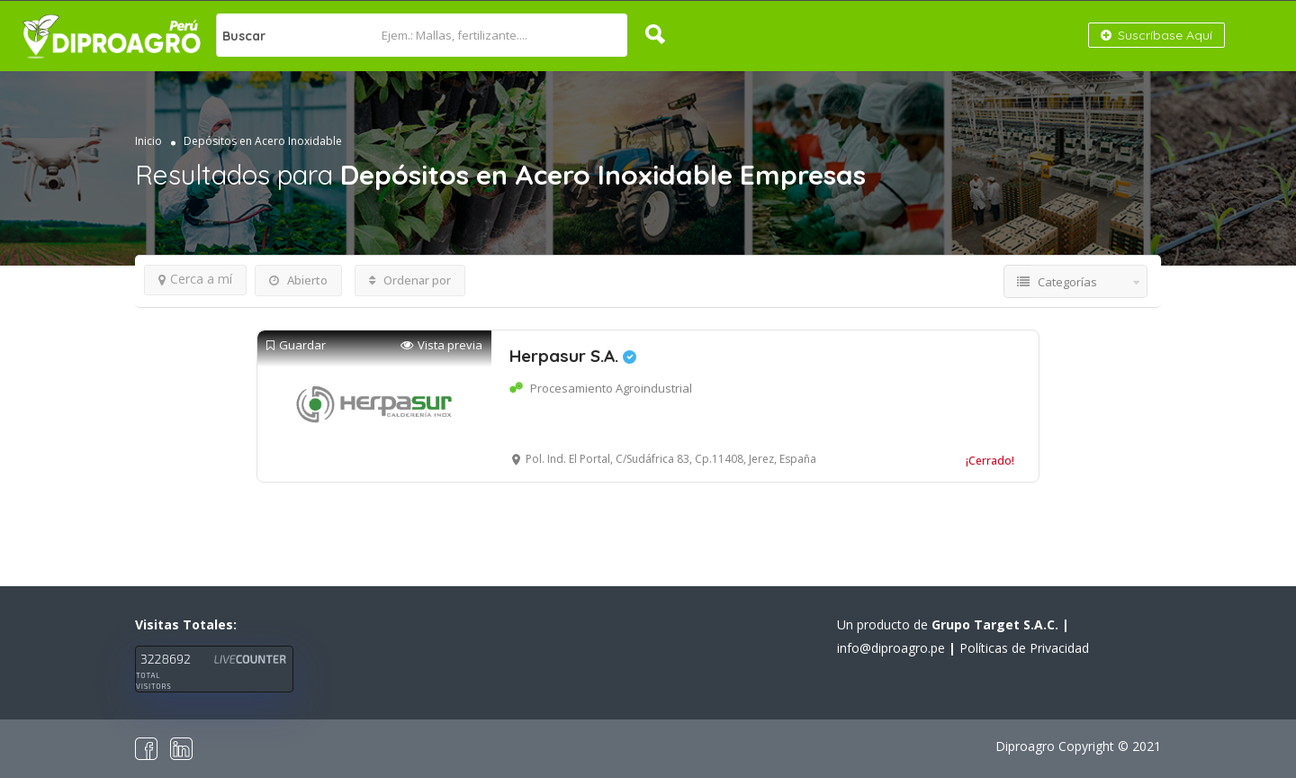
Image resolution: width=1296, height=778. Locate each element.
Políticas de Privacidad (1024, 647)
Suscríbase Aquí (1156, 35)
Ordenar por (410, 280)
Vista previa (441, 345)
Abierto (298, 280)
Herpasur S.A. (572, 355)
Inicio (148, 141)
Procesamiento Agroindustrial (611, 388)
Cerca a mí (195, 278)
